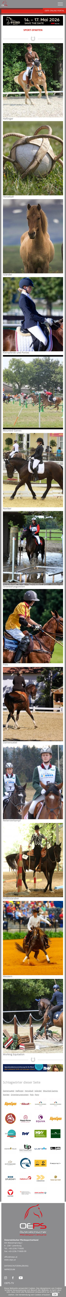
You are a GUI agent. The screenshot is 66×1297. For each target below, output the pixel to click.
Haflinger (19, 1091)
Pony (37, 1094)
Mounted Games (50, 1091)
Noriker (6, 1094)
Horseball (29, 1091)
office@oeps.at (10, 1257)
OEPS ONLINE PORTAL (54, 10)
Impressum (9, 1269)
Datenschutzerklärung (16, 1265)
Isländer (38, 1091)
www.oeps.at (10, 1259)
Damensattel (8, 1091)
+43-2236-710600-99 (17, 1251)
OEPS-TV (9, 1283)
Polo (32, 1094)
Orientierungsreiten (20, 1094)
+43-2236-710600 (16, 1248)
